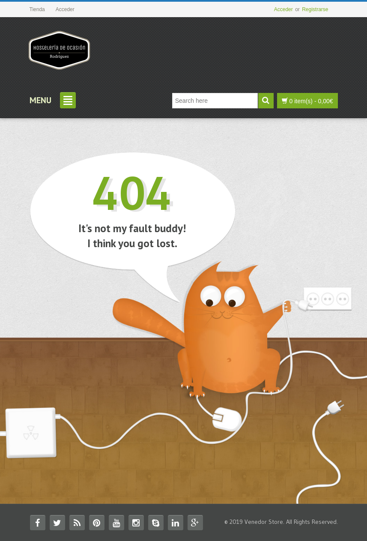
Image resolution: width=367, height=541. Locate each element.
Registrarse (315, 9)
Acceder (283, 9)
